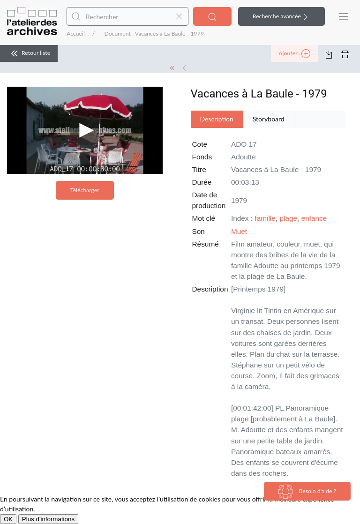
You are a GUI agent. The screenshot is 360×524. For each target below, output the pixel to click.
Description (216, 119)
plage (288, 218)
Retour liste (29, 53)
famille (265, 218)
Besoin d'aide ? (307, 492)
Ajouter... (294, 54)
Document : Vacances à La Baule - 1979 (153, 33)
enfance (314, 218)
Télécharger (84, 190)
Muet (239, 231)
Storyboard (269, 119)
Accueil (76, 33)
